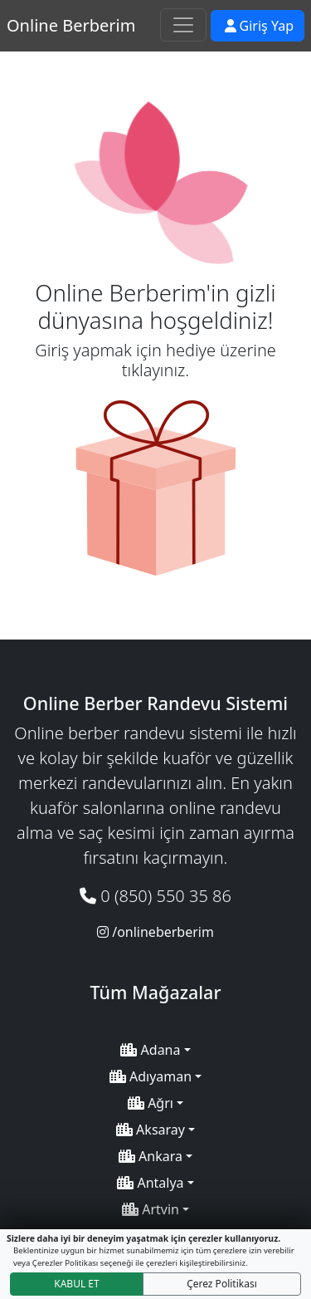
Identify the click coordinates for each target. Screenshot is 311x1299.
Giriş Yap (259, 26)
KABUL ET (76, 1284)
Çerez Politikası (222, 1284)
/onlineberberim (155, 932)
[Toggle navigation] (183, 25)
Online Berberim (71, 25)
